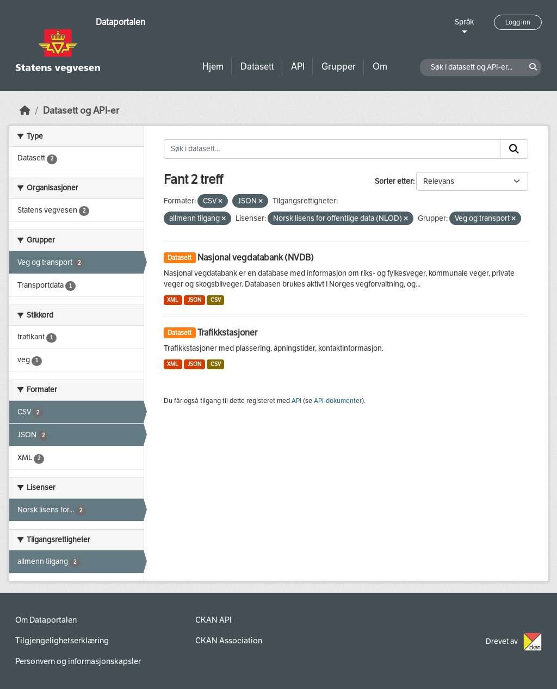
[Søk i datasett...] (332, 149)
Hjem (213, 66)
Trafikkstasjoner (227, 332)
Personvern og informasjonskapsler (78, 661)
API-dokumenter (338, 401)
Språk (464, 22)
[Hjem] (25, 110)
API (298, 66)
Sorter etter (394, 181)
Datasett (257, 66)
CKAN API (213, 620)
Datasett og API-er (81, 110)
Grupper (338, 66)
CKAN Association (228, 640)
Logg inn (517, 22)
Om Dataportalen (46, 620)
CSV (216, 299)
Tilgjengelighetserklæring (62, 640)
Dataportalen (120, 22)
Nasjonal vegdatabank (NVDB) (255, 257)
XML (172, 299)
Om (380, 66)
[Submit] (514, 149)
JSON (194, 299)
